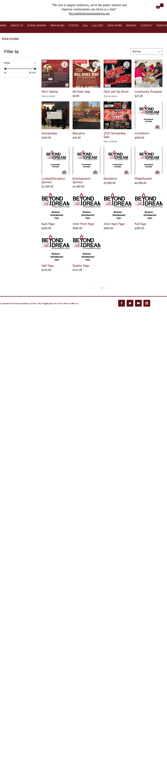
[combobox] (146, 51)
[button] (160, 6)
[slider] (5, 69)
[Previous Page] (94, 288)
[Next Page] (110, 288)
